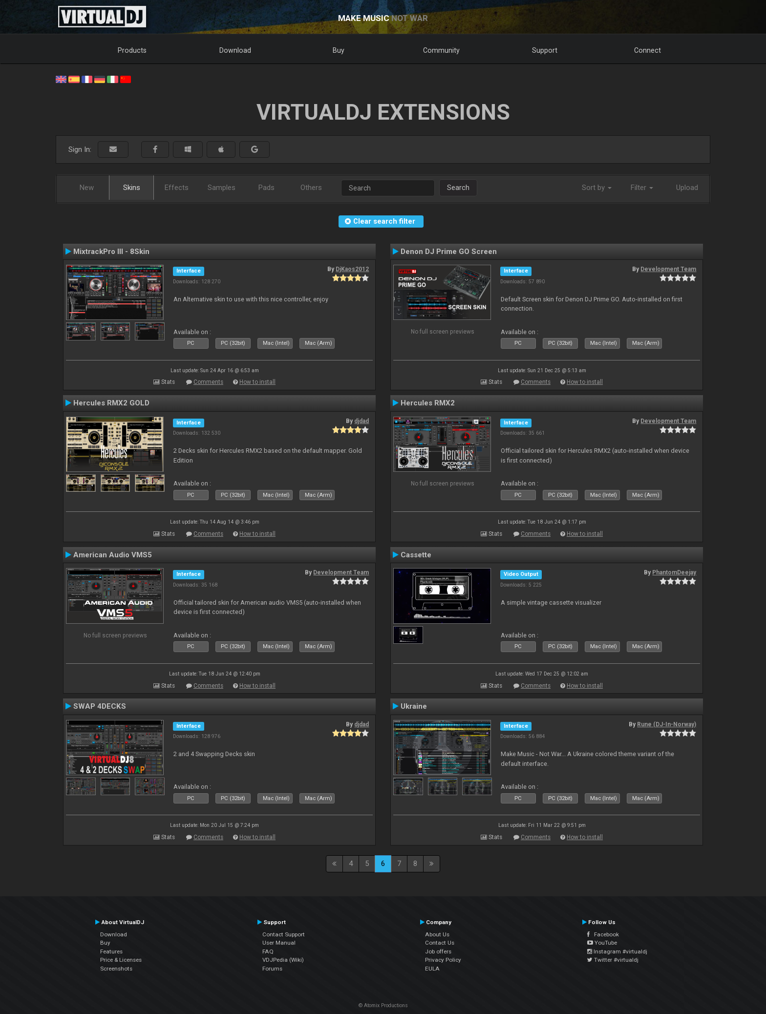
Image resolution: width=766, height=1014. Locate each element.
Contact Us (439, 942)
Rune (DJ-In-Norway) (666, 724)
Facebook (603, 934)
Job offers (438, 951)
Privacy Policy (443, 959)
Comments (208, 382)
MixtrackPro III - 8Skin (111, 251)
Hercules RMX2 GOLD (111, 403)
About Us (437, 934)
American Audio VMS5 (112, 554)
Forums (272, 968)
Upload (687, 187)
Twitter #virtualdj (612, 959)
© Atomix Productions (383, 1005)
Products (132, 50)
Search (458, 187)
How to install (257, 382)
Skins (131, 187)
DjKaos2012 (352, 269)
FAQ (268, 951)
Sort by (597, 187)
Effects (177, 187)
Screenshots (116, 968)
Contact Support (283, 934)
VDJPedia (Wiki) (283, 959)
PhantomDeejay (674, 572)
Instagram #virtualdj (617, 951)
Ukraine (414, 706)
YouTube (602, 942)
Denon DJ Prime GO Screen (449, 251)
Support (544, 50)
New (87, 187)
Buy (338, 50)
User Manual (279, 942)
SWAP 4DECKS (99, 706)
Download (235, 50)
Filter (642, 187)
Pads (266, 187)
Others (311, 187)
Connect (647, 50)
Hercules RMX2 (428, 403)
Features (111, 951)
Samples (221, 187)
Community (441, 50)
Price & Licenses (121, 959)
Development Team (668, 269)
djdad (361, 421)
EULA (432, 968)
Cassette (416, 554)
